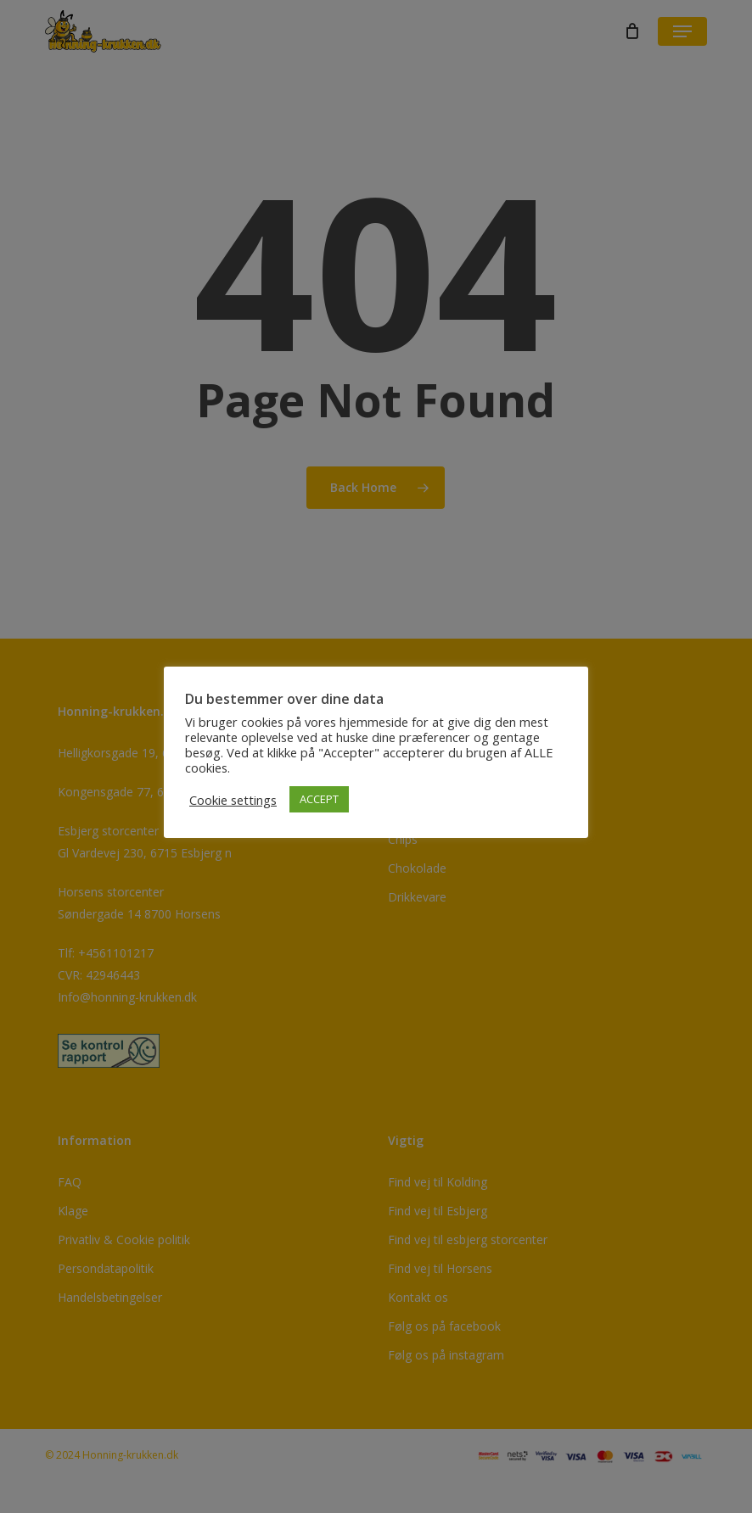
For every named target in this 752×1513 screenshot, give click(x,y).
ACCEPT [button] (319, 799)
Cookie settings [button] (233, 799)
